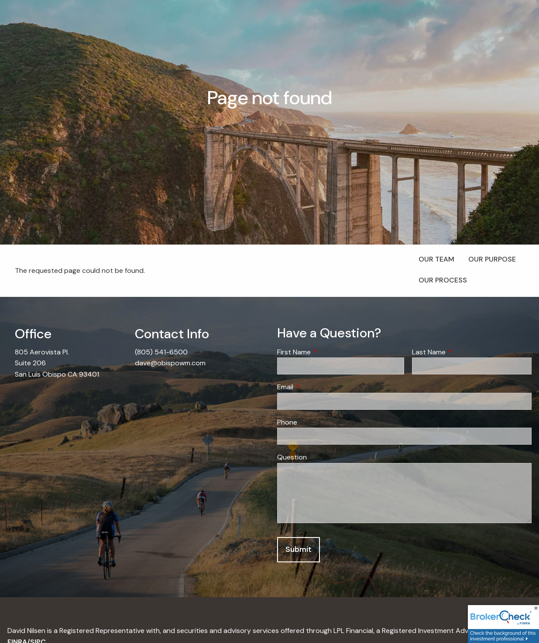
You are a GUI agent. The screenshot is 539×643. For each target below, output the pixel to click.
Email (318, 386)
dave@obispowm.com (170, 362)
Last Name (462, 352)
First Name (327, 352)
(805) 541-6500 (161, 352)
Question (292, 457)
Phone (287, 422)
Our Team (436, 259)
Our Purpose (492, 259)
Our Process (443, 280)
